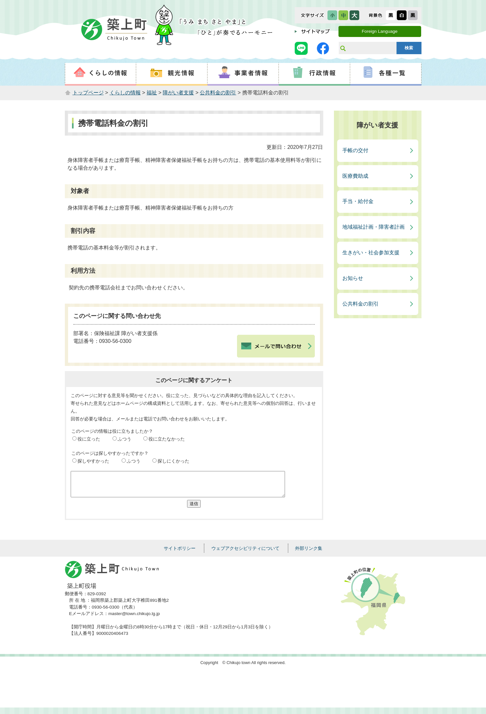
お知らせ (352, 278)
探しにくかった (173, 461)
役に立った (88, 439)
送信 (194, 508)
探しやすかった (93, 461)
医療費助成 (355, 176)
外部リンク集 (308, 553)
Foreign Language (379, 31)
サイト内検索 (343, 48)
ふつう (124, 439)
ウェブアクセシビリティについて (245, 553)
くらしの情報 (125, 92)
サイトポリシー (180, 553)
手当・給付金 (357, 201)
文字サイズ (312, 15)
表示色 (375, 15)
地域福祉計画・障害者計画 (373, 227)
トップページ (88, 92)
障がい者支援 (178, 92)
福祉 (152, 92)
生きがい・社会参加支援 (370, 252)
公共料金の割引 (218, 92)
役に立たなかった (166, 439)
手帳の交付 (355, 150)
